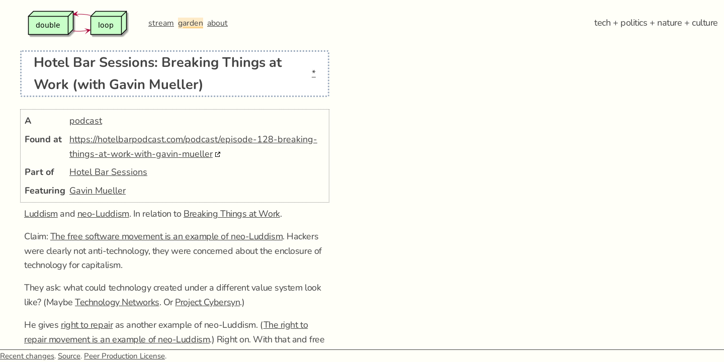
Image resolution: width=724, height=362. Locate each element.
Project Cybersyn (207, 302)
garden (190, 23)
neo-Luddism (103, 214)
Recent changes (27, 356)
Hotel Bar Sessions (108, 172)
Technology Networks (117, 302)
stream (161, 23)
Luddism (41, 214)
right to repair (87, 325)
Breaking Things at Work (232, 214)
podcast (85, 121)
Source (69, 356)
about (217, 23)
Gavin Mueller (97, 191)
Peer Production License (124, 356)
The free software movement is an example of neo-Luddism (166, 236)
